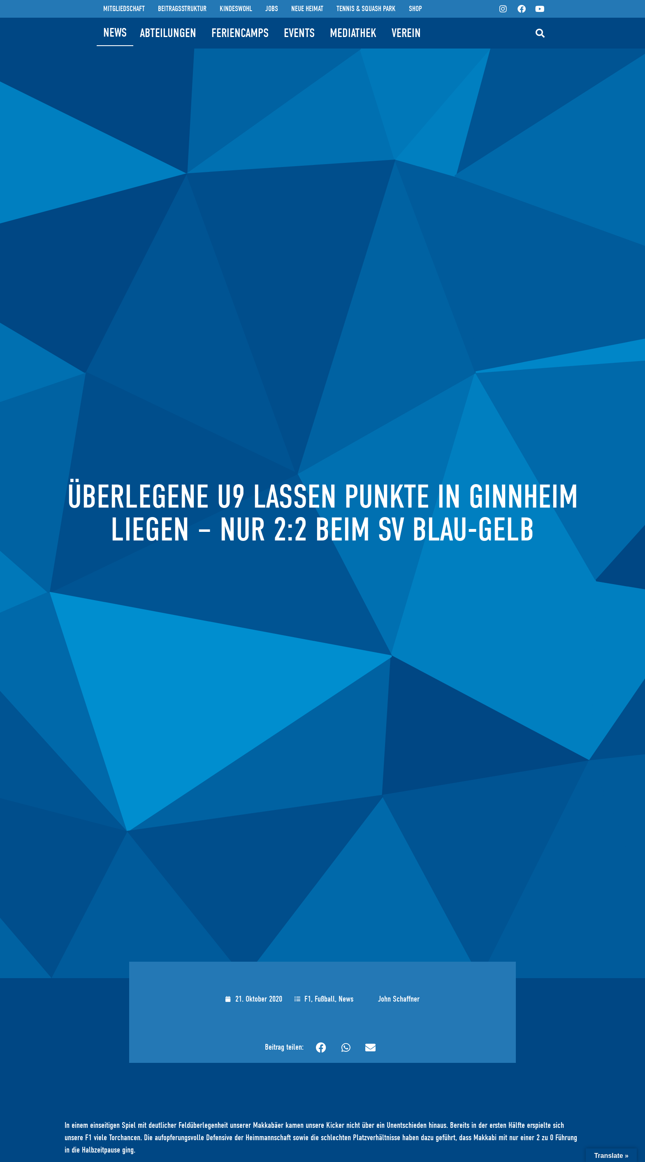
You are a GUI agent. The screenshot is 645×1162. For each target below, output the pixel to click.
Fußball (325, 999)
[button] (540, 33)
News (346, 999)
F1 (307, 999)
